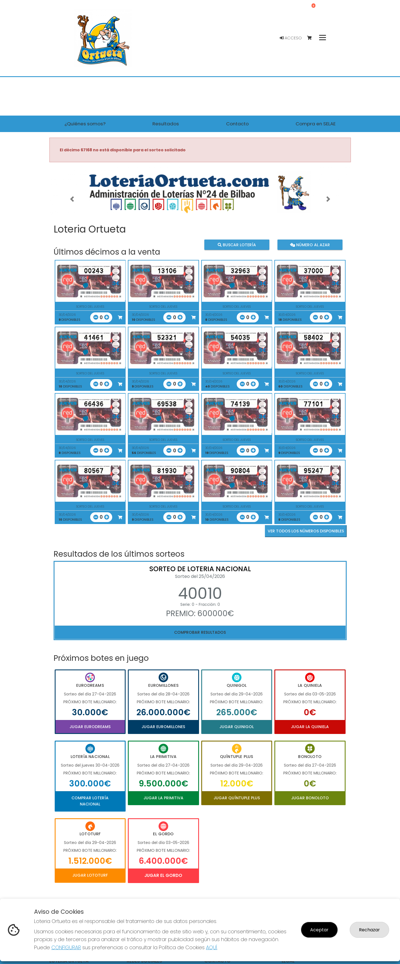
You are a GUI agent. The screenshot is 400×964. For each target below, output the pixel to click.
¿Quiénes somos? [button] (85, 123)
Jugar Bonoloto (310, 798)
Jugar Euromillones (163, 726)
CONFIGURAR (66, 947)
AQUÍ (211, 947)
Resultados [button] (165, 123)
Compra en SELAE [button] (316, 123)
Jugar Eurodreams (90, 726)
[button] (72, 199)
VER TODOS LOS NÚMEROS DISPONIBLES (306, 531)
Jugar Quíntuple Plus (237, 798)
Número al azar (310, 244)
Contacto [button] (237, 123)
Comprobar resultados (200, 632)
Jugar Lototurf (90, 875)
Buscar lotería (236, 244)
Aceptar (319, 930)
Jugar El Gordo (163, 875)
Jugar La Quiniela (310, 726)
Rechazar (369, 930)
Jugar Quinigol (236, 726)
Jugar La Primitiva (163, 798)
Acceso (291, 38)
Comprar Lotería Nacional (90, 801)
